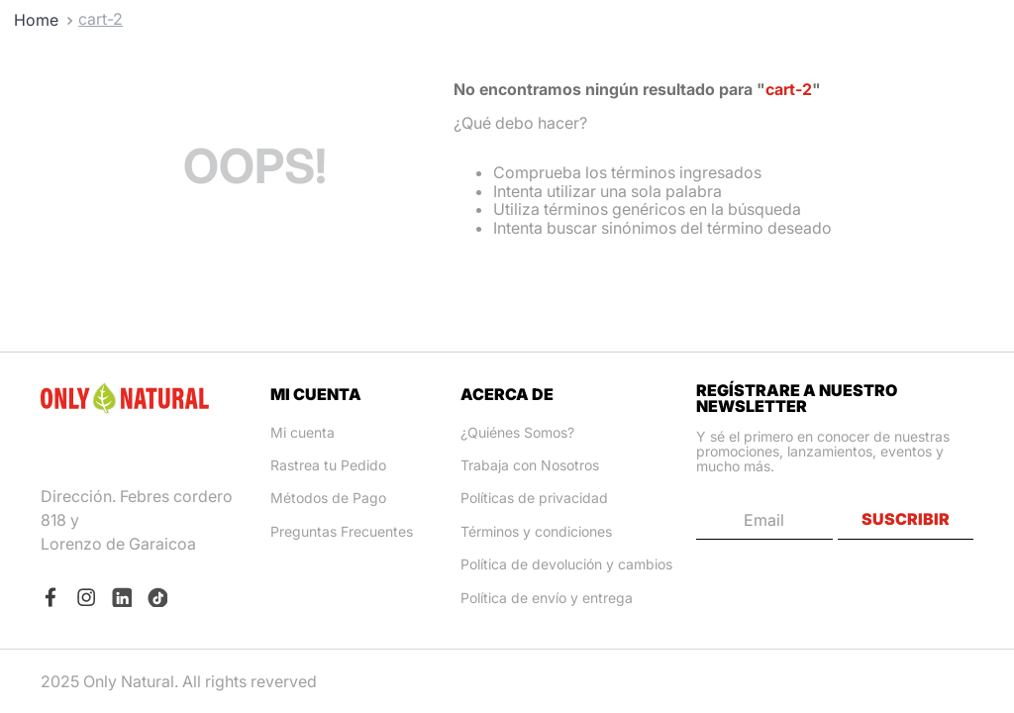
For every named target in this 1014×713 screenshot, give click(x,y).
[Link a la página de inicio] (36, 20)
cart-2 (100, 19)
